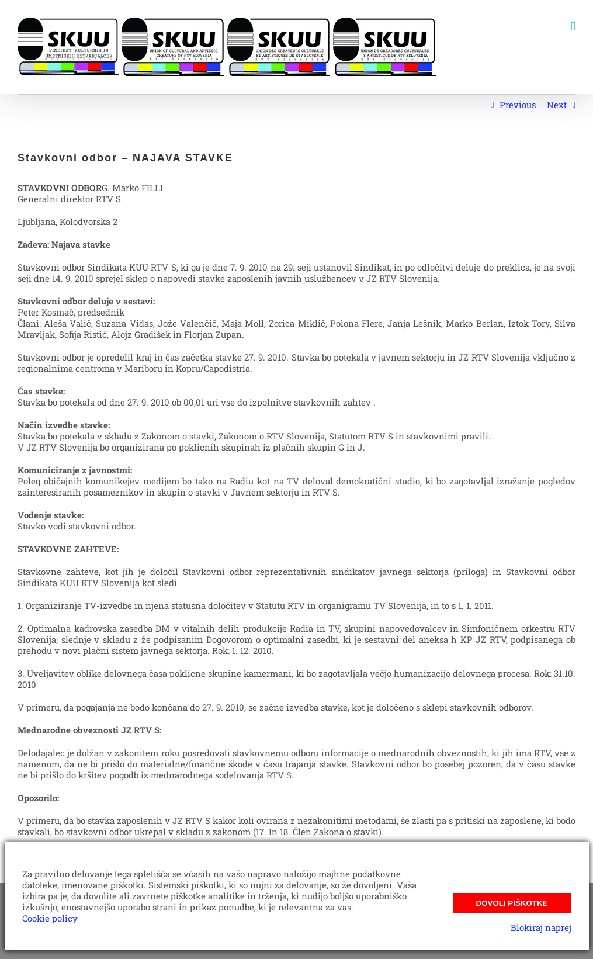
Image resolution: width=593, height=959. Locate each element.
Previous (518, 104)
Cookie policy (50, 918)
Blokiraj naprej (541, 927)
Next (557, 104)
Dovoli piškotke (512, 903)
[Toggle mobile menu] (573, 26)
